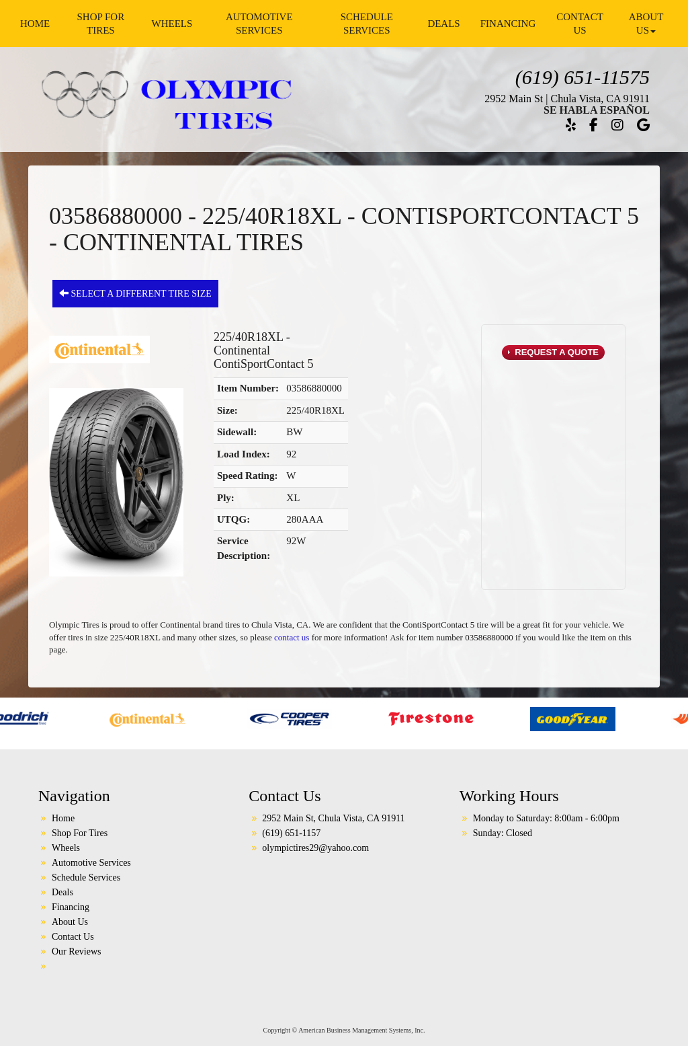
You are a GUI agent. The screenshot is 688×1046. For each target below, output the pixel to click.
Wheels (171, 23)
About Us (646, 23)
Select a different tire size (135, 293)
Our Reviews (76, 951)
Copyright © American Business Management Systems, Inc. (344, 1030)
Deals (443, 23)
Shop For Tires (100, 23)
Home (35, 23)
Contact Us (579, 23)
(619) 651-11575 (582, 77)
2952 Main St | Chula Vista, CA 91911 (567, 98)
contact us (291, 637)
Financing (508, 23)
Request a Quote (556, 352)
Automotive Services (259, 23)
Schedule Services (367, 23)
